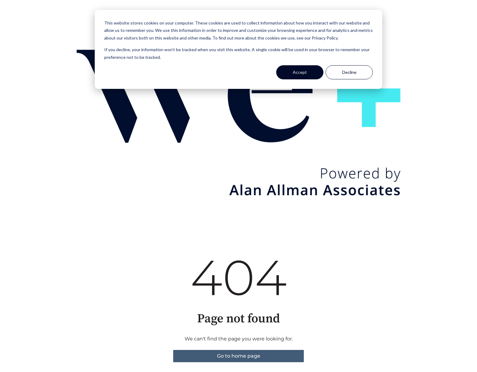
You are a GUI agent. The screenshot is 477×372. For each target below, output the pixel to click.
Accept (300, 72)
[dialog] (238, 49)
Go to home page (238, 356)
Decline (349, 72)
